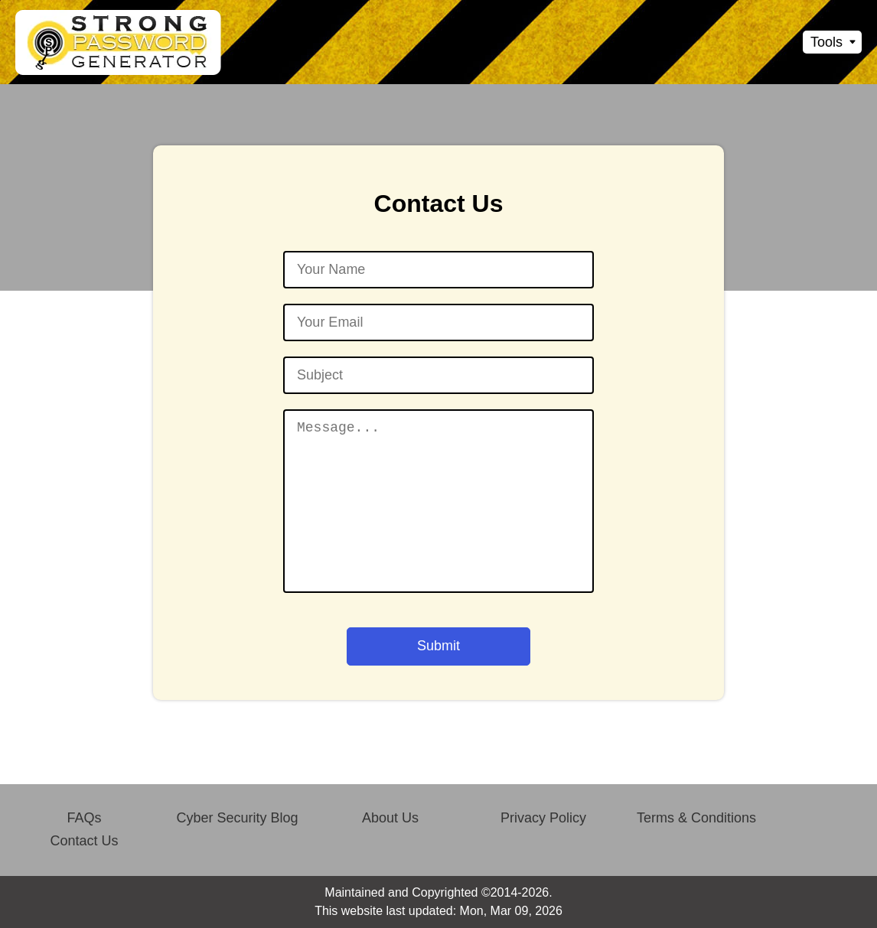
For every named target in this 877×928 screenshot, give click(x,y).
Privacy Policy (543, 817)
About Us (390, 817)
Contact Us (84, 840)
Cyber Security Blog (237, 817)
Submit (438, 645)
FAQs (84, 817)
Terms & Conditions (696, 817)
